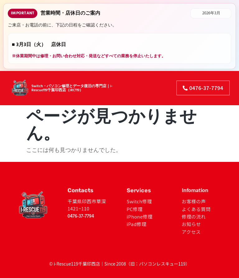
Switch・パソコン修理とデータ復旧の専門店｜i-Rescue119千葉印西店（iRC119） (71, 83)
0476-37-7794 (81, 216)
